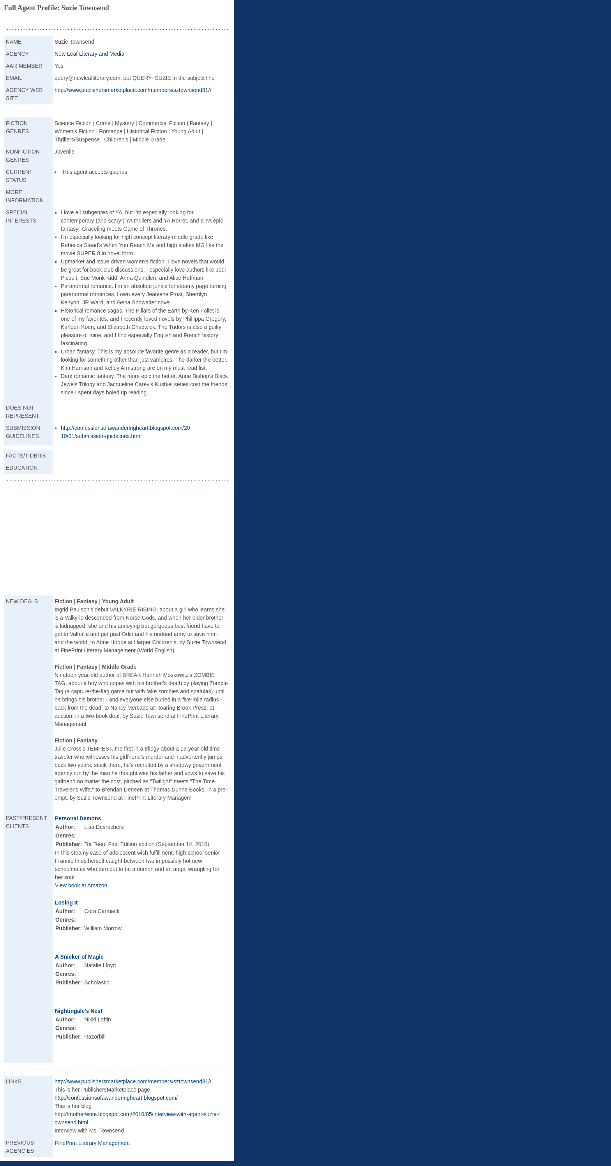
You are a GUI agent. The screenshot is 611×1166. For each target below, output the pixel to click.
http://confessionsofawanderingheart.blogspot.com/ (116, 1098)
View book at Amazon (81, 885)
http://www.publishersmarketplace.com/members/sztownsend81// (133, 90)
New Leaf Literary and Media (89, 54)
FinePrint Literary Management (92, 1143)
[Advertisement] (117, 539)
